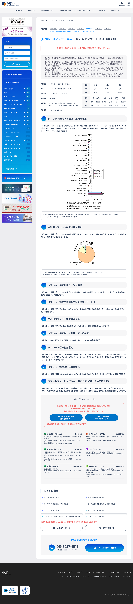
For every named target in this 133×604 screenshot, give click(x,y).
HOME (43, 20)
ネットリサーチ (87, 576)
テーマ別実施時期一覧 (14, 74)
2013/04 (98, 29)
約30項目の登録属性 (66, 105)
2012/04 (107, 29)
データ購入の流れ (65, 10)
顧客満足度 (8, 160)
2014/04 (89, 29)
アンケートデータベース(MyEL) (10, 4)
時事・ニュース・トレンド (13, 144)
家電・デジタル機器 (67, 20)
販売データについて (47, 10)
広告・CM (7, 152)
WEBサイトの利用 (10, 156)
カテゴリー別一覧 (12, 82)
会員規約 (117, 576)
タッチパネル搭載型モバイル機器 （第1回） (101, 504)
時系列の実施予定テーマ (16, 178)
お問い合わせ (115, 10)
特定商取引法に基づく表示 (103, 576)
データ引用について (83, 10)
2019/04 (53, 29)
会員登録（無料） (63, 48)
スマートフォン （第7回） (95, 510)
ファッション (9, 128)
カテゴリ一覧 (53, 20)
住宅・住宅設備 (9, 96)
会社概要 (76, 576)
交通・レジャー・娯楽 (12, 132)
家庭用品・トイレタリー (13, 104)
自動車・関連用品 (10, 108)
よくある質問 (100, 10)
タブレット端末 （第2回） (51, 498)
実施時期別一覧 (11, 169)
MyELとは (19, 10)
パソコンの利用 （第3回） (51, 510)
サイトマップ (127, 576)
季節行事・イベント (11, 136)
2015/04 (80, 29)
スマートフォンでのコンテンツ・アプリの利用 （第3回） (61, 517)
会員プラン (31, 10)
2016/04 (71, 29)
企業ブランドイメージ (12, 148)
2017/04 (62, 29)
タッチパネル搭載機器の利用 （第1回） (55, 504)
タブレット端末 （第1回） (95, 498)
